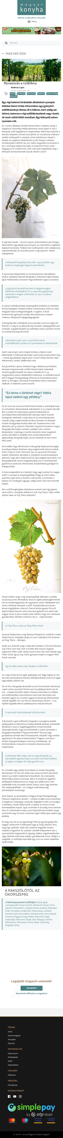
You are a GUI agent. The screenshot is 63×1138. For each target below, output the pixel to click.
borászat (21, 94)
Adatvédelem (13, 1065)
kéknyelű (31, 94)
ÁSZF (10, 1061)
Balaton (41, 94)
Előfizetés (12, 1075)
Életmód (11, 1043)
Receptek (12, 1040)
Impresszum (13, 1053)
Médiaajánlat (13, 1057)
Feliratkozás (12, 1085)
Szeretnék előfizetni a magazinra (31, 994)
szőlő (12, 94)
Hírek (10, 1032)
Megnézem (32, 988)
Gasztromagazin (14, 1036)
